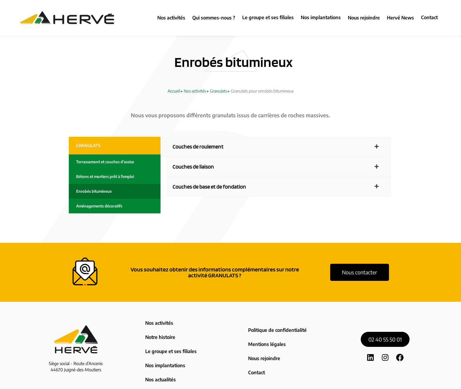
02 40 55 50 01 (385, 325)
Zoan (276, 380)
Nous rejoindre (263, 341)
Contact (429, 17)
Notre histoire (159, 329)
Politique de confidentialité (276, 324)
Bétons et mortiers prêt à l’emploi (105, 176)
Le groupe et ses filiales (268, 17)
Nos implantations (321, 17)
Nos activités (195, 90)
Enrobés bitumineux (94, 191)
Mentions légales (265, 333)
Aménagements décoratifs (99, 206)
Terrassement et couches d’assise (105, 161)
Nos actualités (159, 354)
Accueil (174, 90)
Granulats (218, 90)
